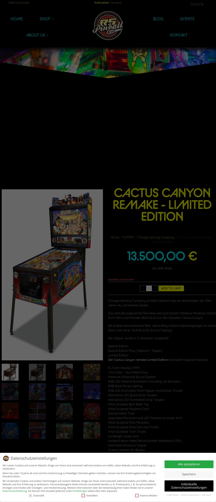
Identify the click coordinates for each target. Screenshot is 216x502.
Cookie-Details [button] (173, 495)
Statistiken (90, 495)
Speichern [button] (189, 474)
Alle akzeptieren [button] (189, 464)
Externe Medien (146, 495)
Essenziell (36, 495)
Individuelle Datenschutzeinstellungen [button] (189, 485)
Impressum (206, 495)
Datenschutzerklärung (15, 491)
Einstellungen (80, 491)
